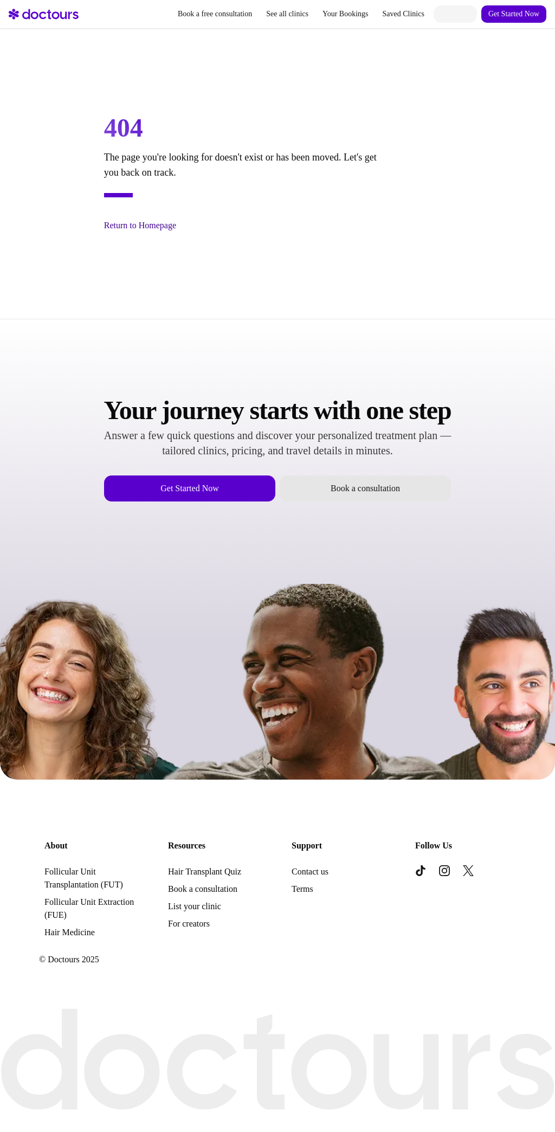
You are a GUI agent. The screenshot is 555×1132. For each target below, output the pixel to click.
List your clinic (194, 906)
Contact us (310, 871)
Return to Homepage (140, 225)
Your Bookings (345, 14)
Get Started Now (513, 14)
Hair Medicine (69, 932)
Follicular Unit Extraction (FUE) (89, 908)
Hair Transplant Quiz (204, 871)
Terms (302, 888)
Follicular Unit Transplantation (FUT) (83, 878)
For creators (189, 923)
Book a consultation (365, 488)
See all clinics (287, 14)
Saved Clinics (403, 14)
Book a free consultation (215, 14)
